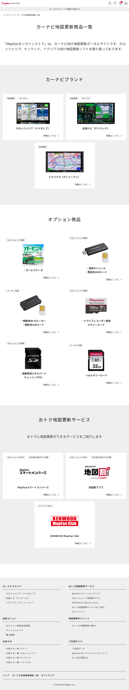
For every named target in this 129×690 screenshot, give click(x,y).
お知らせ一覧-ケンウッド (18, 657)
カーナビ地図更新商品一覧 (25, 675)
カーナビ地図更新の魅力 (84, 625)
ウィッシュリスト (15, 630)
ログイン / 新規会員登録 (18, 625)
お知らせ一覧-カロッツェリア (21, 653)
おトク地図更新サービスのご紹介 (88, 607)
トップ (6, 675)
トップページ (8, 15)
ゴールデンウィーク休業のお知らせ (64, 9)
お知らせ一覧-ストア (16, 648)
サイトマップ (47, 675)
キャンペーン (78, 611)
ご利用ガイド (78, 648)
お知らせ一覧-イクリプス (18, 662)
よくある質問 (78, 657)
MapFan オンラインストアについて (89, 653)
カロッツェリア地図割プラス (86, 598)
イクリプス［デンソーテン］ (20, 602)
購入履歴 (10, 634)
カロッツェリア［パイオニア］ (21, 593)
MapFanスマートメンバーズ (86, 593)
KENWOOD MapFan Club (85, 602)
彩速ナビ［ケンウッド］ (18, 598)
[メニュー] (126, 3)
